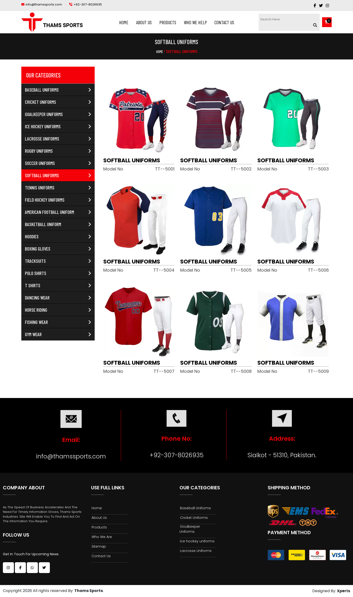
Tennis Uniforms (58, 187)
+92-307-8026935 (176, 455)
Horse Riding (58, 309)
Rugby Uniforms (58, 150)
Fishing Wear (58, 322)
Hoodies (58, 236)
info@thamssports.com (71, 456)
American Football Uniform (58, 212)
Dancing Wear (58, 297)
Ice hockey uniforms (58, 126)
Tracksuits (58, 260)
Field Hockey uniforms (58, 199)
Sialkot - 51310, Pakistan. (282, 455)
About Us (144, 22)
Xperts (343, 591)
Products (167, 22)
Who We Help (195, 22)
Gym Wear (58, 334)
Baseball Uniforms (58, 89)
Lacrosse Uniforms (58, 138)
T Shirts (58, 285)
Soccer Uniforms (58, 163)
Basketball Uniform (58, 224)
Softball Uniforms (58, 175)
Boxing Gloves (58, 248)
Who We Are (101, 536)
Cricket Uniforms (58, 101)
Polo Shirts (58, 273)
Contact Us (224, 22)
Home (123, 22)
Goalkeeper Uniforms (58, 114)
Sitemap (98, 546)
